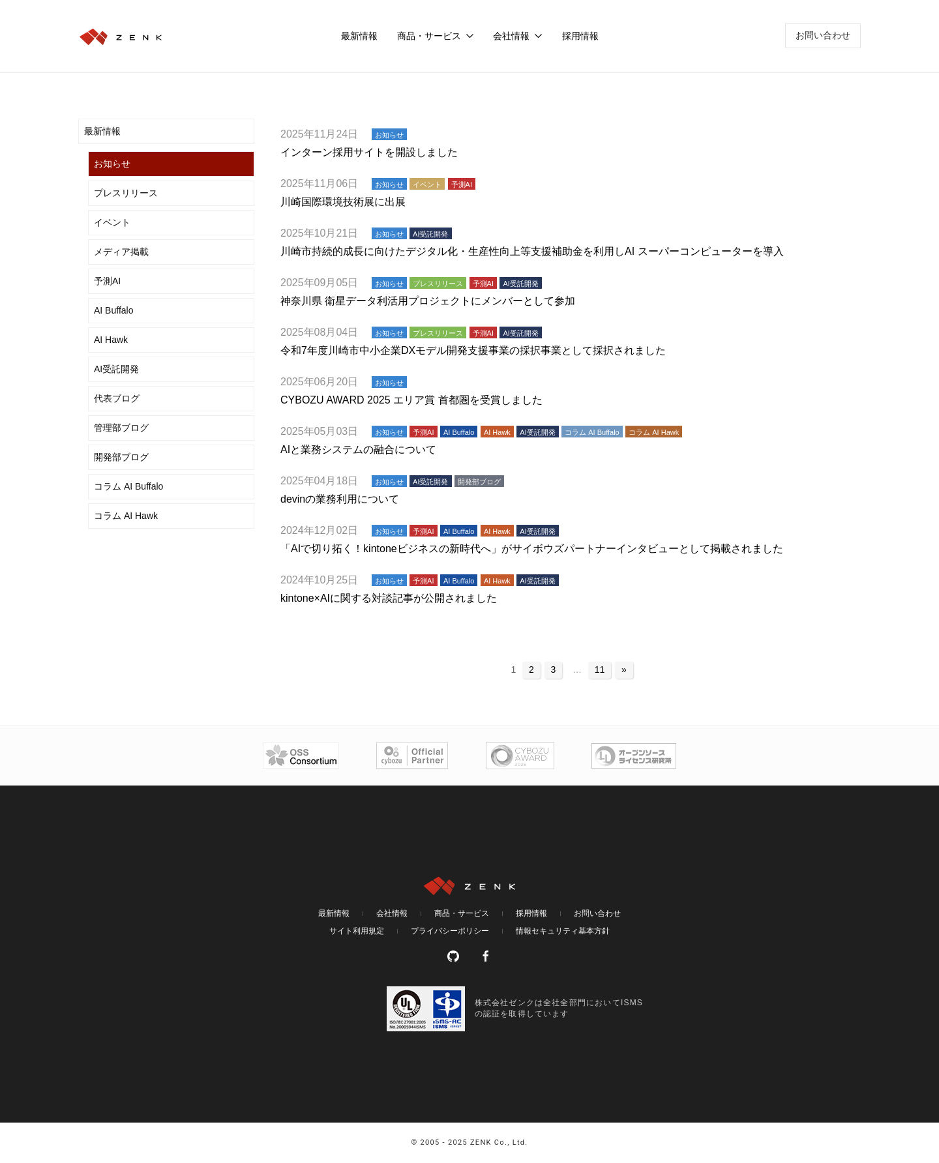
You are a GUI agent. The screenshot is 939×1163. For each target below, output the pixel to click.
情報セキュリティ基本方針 (563, 930)
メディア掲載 (121, 251)
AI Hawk (111, 339)
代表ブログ (117, 398)
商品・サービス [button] (435, 36)
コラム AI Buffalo (128, 486)
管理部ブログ (121, 427)
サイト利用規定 (356, 930)
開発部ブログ (121, 457)
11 (600, 669)
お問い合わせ (823, 35)
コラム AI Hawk (126, 515)
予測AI (107, 281)
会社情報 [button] (518, 36)
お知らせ (112, 163)
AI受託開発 (116, 369)
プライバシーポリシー (450, 930)
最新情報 (359, 36)
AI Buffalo (113, 310)
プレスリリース (126, 193)
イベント (112, 222)
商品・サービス (461, 913)
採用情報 (580, 36)
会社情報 (392, 913)
